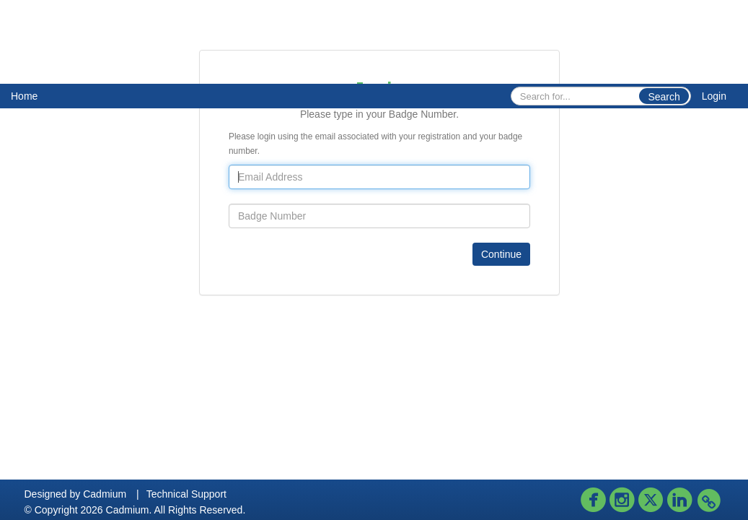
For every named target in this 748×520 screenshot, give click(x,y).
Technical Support (186, 494)
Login (714, 96)
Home (24, 96)
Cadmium (104, 494)
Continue (501, 254)
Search (663, 97)
